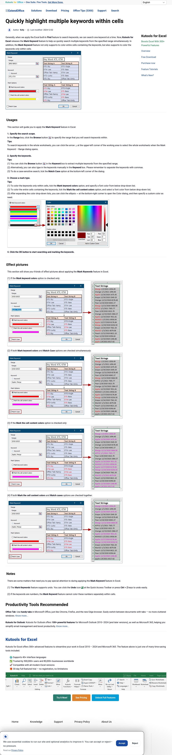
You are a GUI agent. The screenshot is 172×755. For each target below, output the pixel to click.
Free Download (148, 57)
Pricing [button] (65, 10)
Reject (135, 743)
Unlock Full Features (105, 697)
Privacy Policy (82, 721)
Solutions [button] (36, 10)
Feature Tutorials (149, 69)
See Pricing (81, 697)
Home (15, 721)
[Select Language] (154, 2)
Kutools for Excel (21, 639)
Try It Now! (62, 697)
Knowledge (36, 721)
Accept (122, 743)
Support (101, 10)
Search (115, 10)
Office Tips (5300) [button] (83, 10)
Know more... (21, 615)
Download (51, 10)
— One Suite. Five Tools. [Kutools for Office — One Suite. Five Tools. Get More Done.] (34, 2)
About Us (106, 721)
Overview (145, 51)
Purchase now (148, 63)
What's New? (147, 75)
